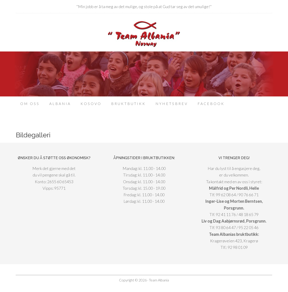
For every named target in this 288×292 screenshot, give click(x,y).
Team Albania (144, 33)
